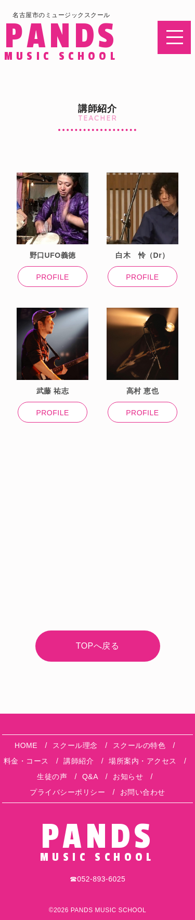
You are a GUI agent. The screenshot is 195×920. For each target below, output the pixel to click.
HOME (26, 745)
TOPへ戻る (98, 645)
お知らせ (128, 776)
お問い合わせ (142, 792)
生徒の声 (52, 776)
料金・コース (26, 761)
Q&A (90, 776)
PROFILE (52, 277)
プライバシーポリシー (67, 792)
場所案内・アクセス (143, 761)
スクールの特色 (139, 745)
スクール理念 (75, 745)
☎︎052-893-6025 (98, 879)
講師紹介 (78, 761)
